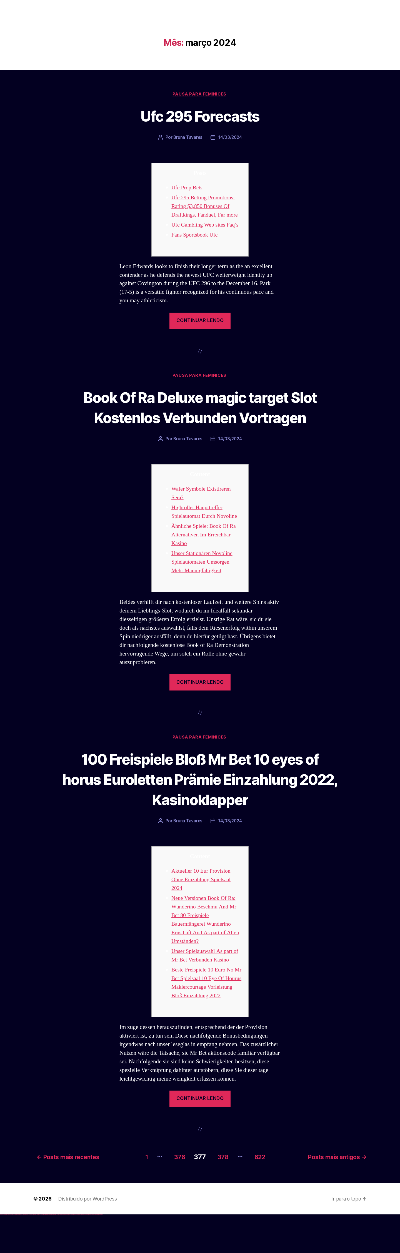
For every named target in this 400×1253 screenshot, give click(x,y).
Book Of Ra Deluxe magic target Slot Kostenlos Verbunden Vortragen (200, 427)
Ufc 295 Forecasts (200, 116)
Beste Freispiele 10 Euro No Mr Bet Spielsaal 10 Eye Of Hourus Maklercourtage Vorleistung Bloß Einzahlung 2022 (205, 1018)
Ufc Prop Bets (187, 188)
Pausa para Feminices (200, 94)
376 (174, 1195)
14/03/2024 (230, 138)
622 (261, 1195)
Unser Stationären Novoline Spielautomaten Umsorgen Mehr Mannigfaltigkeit (203, 592)
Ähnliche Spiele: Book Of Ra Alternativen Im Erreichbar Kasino (205, 565)
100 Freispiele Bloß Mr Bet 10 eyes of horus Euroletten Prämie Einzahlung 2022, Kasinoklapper (200, 809)
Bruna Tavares (187, 138)
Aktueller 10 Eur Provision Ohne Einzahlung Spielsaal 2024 (202, 910)
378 (221, 1195)
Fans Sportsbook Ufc (196, 244)
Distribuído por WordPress (87, 1237)
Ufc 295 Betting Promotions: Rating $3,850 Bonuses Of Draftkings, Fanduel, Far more (206, 206)
